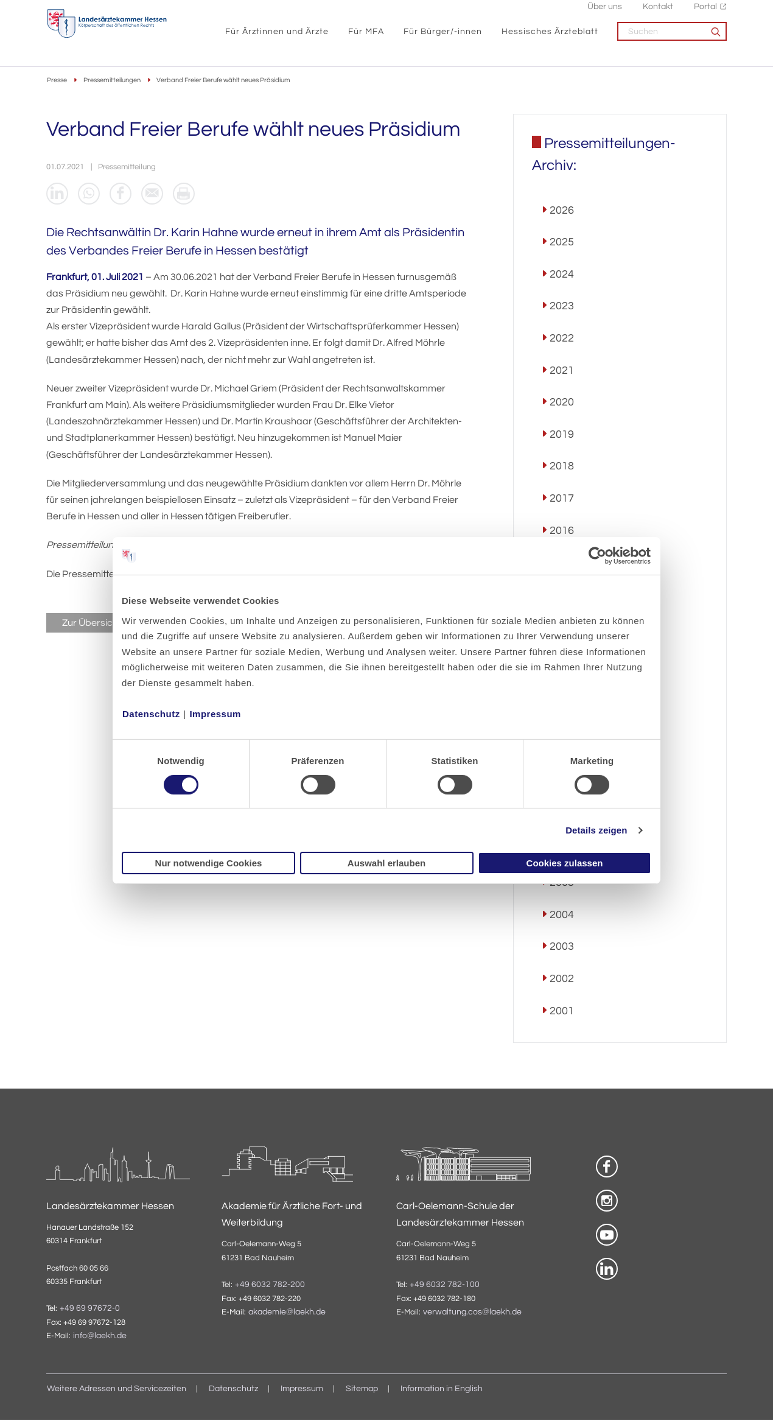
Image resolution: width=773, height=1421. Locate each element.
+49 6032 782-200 (270, 1285)
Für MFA (366, 36)
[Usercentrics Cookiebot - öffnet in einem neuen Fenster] (598, 556)
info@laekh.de (100, 1336)
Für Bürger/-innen (443, 36)
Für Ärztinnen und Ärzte (277, 36)
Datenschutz (151, 713)
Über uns (604, 12)
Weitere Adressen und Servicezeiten (116, 1390)
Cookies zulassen (564, 863)
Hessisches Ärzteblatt (550, 36)
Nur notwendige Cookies (208, 863)
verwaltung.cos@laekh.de (472, 1312)
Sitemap (362, 1390)
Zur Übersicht (91, 623)
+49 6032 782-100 (445, 1285)
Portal (705, 12)
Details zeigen (596, 830)
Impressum (215, 713)
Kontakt (658, 12)
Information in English (441, 1390)
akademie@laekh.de (287, 1312)
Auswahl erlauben (386, 863)
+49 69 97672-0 (90, 1309)
